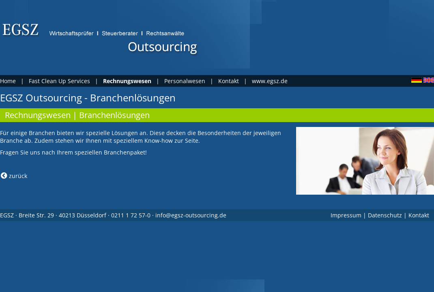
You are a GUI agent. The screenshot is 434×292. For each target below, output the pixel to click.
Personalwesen (184, 81)
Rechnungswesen (38, 115)
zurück (13, 176)
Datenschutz (385, 215)
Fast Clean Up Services (59, 81)
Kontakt (228, 81)
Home (8, 81)
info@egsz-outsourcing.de (190, 215)
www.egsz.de (270, 81)
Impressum (346, 215)
